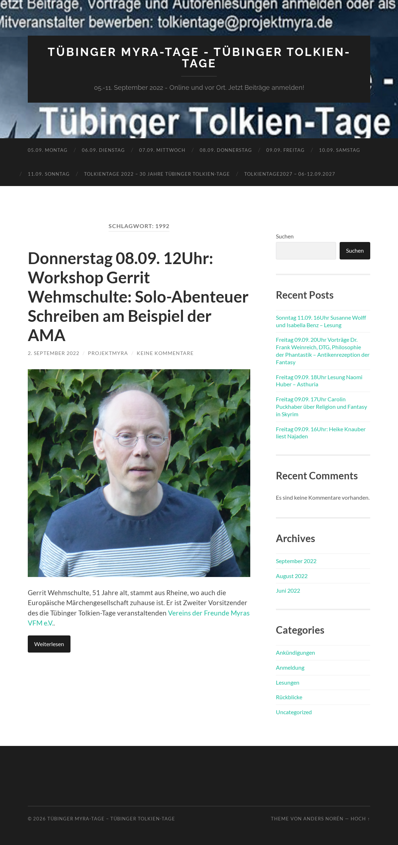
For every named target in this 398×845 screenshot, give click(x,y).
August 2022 (292, 575)
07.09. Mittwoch (162, 150)
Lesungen (287, 682)
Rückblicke (289, 697)
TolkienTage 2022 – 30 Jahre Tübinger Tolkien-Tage (157, 174)
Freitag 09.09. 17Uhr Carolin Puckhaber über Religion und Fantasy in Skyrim (321, 406)
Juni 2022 (288, 590)
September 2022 (296, 560)
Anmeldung (290, 667)
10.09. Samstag (339, 150)
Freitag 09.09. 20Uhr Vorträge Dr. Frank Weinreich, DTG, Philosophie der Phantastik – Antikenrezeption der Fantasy (323, 350)
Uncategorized (294, 712)
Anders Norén (323, 818)
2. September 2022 (53, 353)
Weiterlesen (49, 643)
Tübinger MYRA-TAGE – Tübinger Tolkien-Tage (111, 818)
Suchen (285, 236)
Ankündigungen (295, 652)
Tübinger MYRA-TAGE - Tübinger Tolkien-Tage (199, 57)
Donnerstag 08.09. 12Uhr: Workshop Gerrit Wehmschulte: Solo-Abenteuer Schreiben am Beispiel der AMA (138, 296)
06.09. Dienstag (103, 150)
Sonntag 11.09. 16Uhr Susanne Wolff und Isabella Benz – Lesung (321, 321)
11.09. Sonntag (49, 174)
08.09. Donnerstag (226, 150)
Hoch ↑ (360, 818)
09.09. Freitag (285, 150)
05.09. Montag (48, 150)
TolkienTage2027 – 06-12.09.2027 (289, 174)
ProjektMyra (108, 353)
